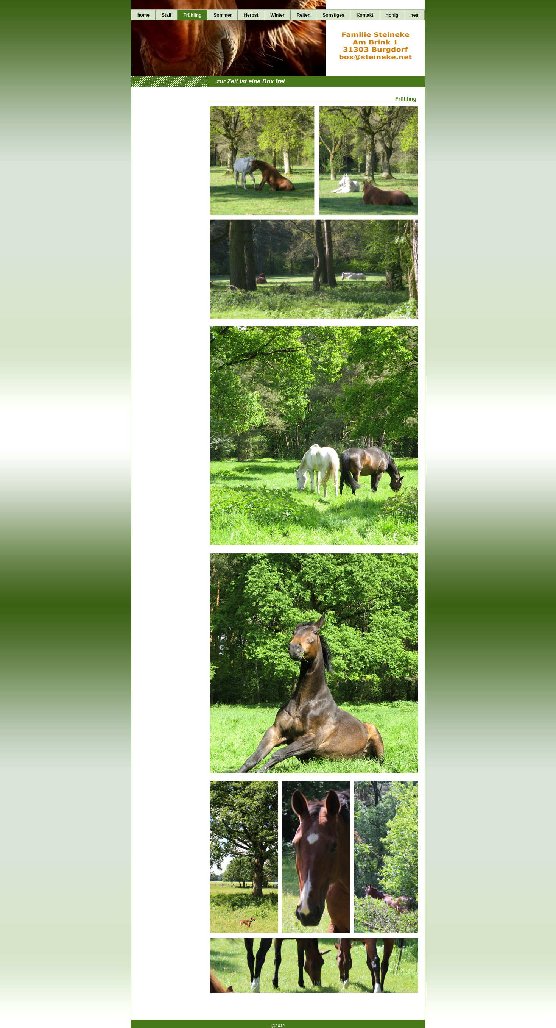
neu (414, 15)
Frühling (192, 15)
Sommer (222, 15)
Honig (391, 15)
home (143, 15)
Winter (277, 15)
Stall (166, 15)
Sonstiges (333, 15)
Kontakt (365, 15)
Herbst (251, 15)
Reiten (304, 15)
